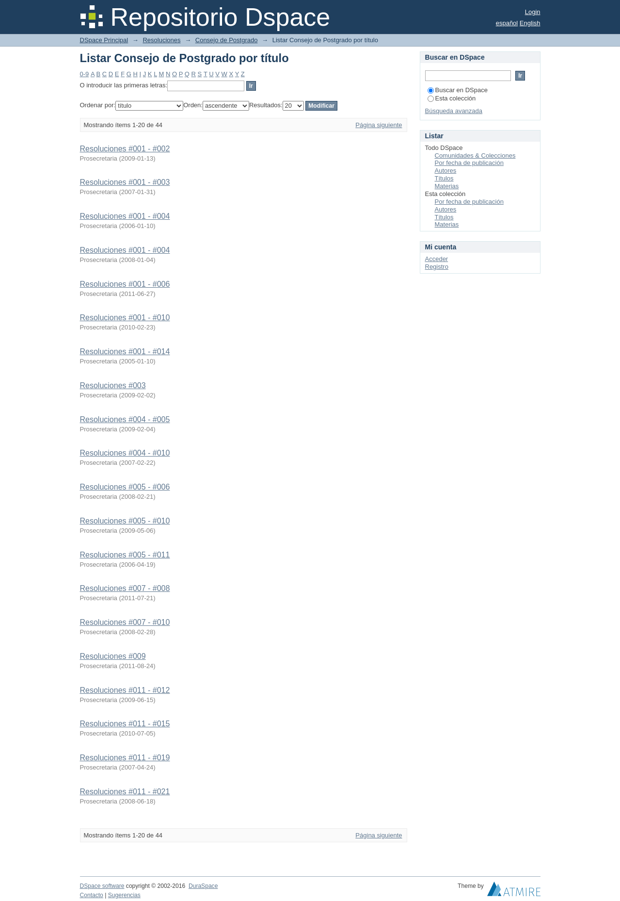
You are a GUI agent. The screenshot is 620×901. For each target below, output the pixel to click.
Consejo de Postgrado (226, 40)
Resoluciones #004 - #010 (125, 453)
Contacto (91, 895)
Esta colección (452, 98)
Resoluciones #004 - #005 (125, 419)
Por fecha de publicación (469, 162)
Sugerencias (124, 895)
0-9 (84, 74)
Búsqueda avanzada (454, 111)
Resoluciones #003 (113, 385)
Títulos (444, 178)
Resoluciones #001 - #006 (125, 284)
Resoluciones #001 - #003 (125, 182)
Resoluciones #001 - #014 (125, 351)
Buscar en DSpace (458, 90)
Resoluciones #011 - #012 (125, 690)
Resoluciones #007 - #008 (125, 588)
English (530, 23)
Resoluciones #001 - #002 (125, 149)
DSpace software (102, 886)
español (507, 23)
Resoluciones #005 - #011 (125, 555)
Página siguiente (378, 125)
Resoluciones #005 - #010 (125, 521)
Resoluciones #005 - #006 (125, 487)
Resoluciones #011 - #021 (125, 791)
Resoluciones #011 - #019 (125, 758)
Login (533, 12)
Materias (447, 186)
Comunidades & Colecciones (475, 155)
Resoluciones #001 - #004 (125, 216)
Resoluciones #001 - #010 (125, 317)
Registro (436, 266)
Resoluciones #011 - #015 (125, 724)
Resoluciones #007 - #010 (125, 622)
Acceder (436, 258)
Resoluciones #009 (113, 656)
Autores (446, 170)
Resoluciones (161, 40)
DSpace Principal (104, 40)
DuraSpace (203, 886)
